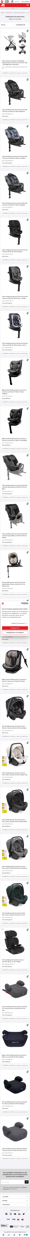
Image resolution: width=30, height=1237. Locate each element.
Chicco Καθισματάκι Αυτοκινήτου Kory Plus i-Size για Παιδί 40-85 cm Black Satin (14, 820)
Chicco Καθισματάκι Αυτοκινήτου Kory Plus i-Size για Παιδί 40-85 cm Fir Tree (13, 914)
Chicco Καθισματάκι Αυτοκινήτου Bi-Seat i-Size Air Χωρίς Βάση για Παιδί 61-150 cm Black (14, 487)
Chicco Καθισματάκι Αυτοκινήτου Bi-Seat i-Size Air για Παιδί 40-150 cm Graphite (14, 204)
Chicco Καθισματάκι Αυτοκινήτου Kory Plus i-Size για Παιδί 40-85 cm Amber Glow (15, 774)
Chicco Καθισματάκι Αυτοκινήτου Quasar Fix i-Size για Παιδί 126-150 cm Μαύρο (14, 1103)
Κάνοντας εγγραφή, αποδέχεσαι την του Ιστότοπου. (15, 1188)
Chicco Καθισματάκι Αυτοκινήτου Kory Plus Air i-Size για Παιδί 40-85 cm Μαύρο (14, 727)
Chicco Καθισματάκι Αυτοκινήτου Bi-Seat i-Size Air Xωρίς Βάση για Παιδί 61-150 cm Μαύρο (14, 535)
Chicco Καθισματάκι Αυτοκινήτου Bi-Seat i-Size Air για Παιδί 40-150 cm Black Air (14, 110)
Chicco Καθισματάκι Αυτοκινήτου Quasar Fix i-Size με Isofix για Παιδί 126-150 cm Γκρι (14, 1008)
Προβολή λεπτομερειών (18, 623)
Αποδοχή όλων (15, 628)
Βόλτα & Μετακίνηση (19, 12)
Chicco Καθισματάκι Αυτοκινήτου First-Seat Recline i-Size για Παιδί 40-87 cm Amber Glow (14, 584)
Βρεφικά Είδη (9, 12)
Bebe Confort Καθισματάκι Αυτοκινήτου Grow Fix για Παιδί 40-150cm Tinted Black (14, 439)
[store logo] (3, 5)
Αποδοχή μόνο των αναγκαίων (15, 632)
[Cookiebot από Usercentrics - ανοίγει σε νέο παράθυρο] (21, 603)
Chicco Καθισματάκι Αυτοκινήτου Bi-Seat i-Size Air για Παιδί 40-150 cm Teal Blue (14, 157)
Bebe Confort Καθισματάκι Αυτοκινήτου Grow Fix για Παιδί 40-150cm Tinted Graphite (14, 392)
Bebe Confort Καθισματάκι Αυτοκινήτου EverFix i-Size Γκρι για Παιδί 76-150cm (14, 680)
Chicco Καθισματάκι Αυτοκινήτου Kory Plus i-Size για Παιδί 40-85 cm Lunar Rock (14, 867)
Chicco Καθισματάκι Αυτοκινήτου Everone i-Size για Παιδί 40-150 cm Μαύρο (15, 251)
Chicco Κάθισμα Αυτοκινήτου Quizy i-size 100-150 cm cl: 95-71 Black (13, 961)
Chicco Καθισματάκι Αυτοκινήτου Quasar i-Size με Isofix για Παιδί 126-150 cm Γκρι (14, 1149)
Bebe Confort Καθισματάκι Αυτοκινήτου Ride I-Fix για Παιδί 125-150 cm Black (14, 1056)
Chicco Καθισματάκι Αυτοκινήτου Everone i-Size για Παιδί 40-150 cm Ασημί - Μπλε (15, 344)
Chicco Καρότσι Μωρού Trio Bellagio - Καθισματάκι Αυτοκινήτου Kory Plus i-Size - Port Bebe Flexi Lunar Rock (14, 62)
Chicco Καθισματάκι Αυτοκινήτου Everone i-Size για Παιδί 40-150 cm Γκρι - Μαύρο (15, 297)
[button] (28, 31)
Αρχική (3, 12)
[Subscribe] (27, 1182)
